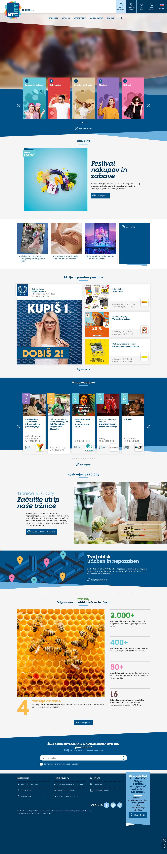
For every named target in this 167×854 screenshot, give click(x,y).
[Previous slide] (18, 426)
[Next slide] (148, 426)
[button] (79, 122)
